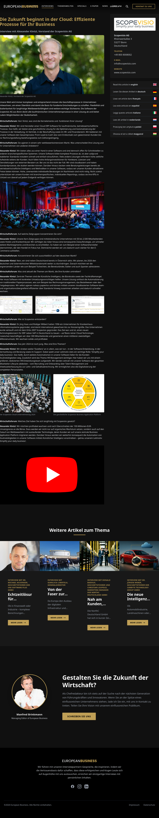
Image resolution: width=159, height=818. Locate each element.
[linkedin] (86, 786)
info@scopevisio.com (125, 63)
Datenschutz (149, 805)
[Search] (127, 6)
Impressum (134, 805)
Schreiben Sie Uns (79, 716)
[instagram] (79, 786)
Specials (81, 6)
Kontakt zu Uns (144, 6)
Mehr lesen (18, 622)
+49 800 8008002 (123, 54)
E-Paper (94, 6)
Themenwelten (65, 6)
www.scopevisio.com (125, 72)
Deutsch (116, 6)
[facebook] (73, 786)
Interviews (48, 6)
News (105, 6)
